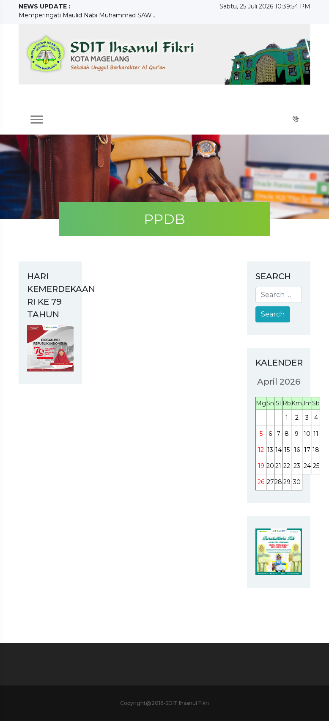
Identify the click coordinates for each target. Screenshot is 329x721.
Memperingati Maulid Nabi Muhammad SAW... (87, 15)
